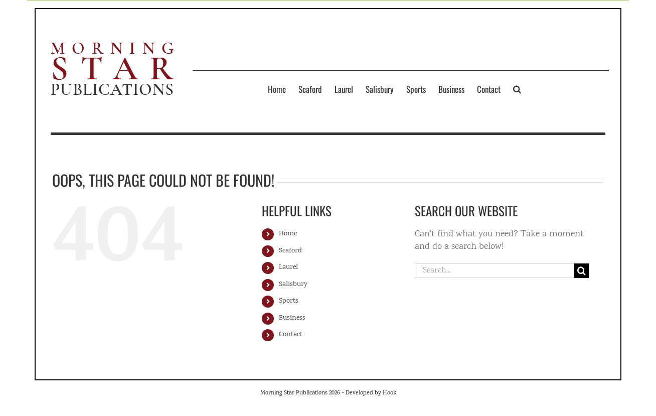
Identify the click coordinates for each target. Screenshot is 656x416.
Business (292, 318)
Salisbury (293, 285)
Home (288, 234)
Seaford (290, 251)
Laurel (288, 267)
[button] (517, 88)
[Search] (581, 270)
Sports (288, 301)
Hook (389, 393)
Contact (290, 335)
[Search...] (494, 270)
